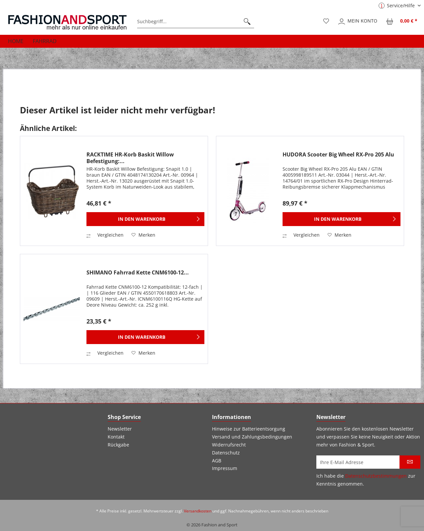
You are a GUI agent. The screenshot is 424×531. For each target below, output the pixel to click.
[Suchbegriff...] (195, 21)
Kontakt (116, 437)
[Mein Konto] (358, 21)
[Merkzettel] (326, 21)
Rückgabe (118, 445)
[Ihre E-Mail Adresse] (358, 462)
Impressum (224, 468)
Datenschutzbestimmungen (376, 476)
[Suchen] (247, 21)
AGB (216, 460)
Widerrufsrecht (229, 445)
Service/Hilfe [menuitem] (397, 5)
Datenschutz (226, 452)
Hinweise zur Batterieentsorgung (248, 429)
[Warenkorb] (402, 21)
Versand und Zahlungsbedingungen (252, 437)
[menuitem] (195, 21)
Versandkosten (197, 511)
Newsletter (120, 429)
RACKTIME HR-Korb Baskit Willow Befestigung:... (130, 157)
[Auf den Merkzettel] (143, 235)
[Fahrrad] (44, 41)
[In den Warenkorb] (145, 219)
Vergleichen (105, 235)
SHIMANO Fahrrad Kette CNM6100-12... (137, 272)
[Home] (15, 41)
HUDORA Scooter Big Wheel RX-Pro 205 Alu (338, 154)
